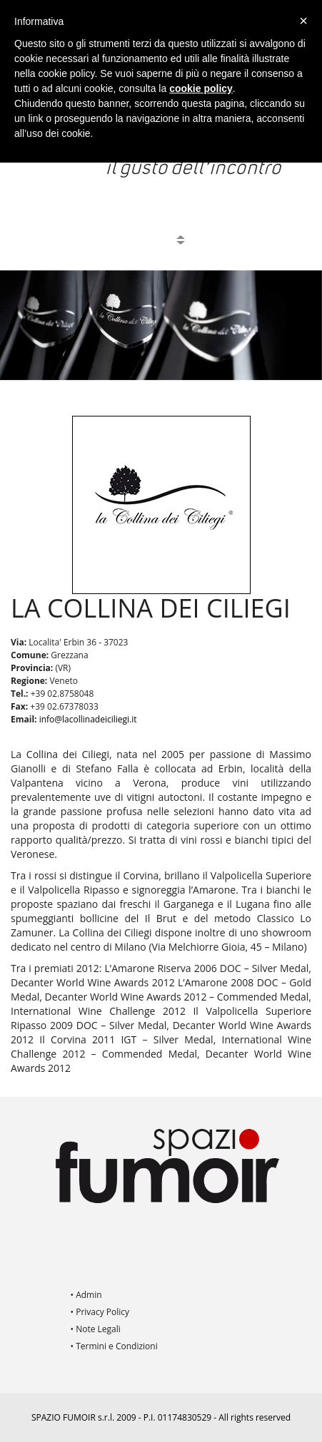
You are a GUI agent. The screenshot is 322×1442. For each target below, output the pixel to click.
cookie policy (201, 88)
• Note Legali (96, 1329)
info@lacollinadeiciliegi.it (88, 719)
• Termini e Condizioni (114, 1346)
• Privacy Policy (100, 1312)
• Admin (86, 1295)
